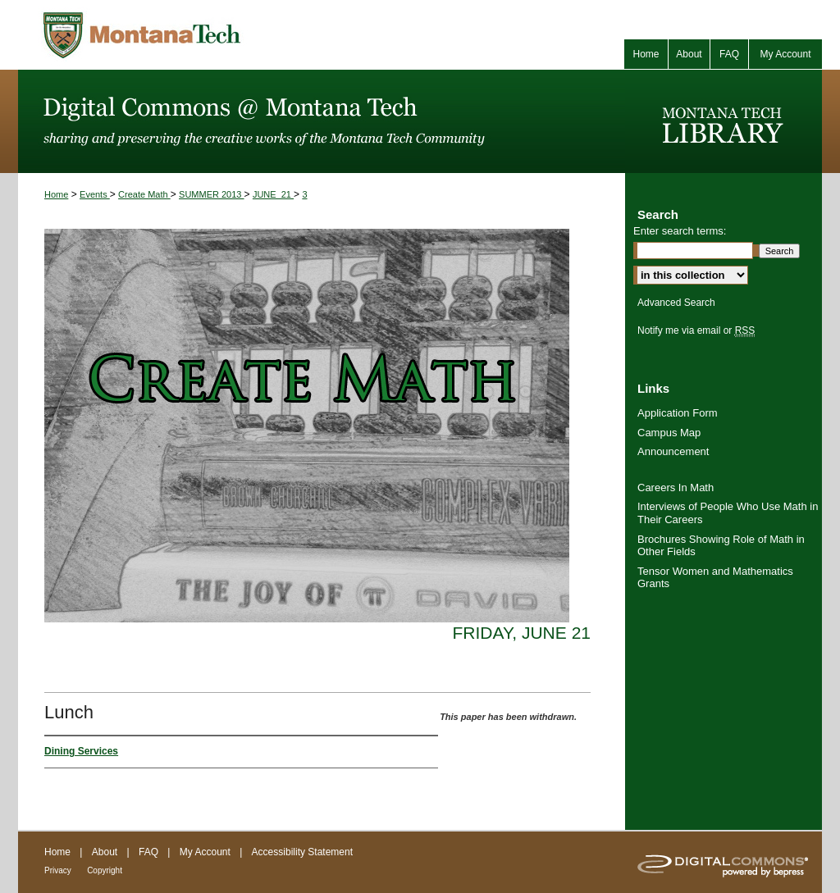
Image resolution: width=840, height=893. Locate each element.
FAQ (148, 852)
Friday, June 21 (522, 632)
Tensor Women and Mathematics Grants (715, 577)
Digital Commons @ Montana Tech (321, 121)
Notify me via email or (696, 330)
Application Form (677, 413)
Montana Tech (215, 35)
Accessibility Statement (302, 852)
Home (56, 194)
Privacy (57, 870)
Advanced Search (676, 302)
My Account (205, 852)
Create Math (144, 194)
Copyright (104, 870)
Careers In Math (675, 487)
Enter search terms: (679, 231)
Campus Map (669, 432)
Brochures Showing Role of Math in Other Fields (721, 545)
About (104, 852)
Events (95, 194)
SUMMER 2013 (211, 194)
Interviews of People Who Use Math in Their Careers (727, 513)
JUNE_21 (273, 194)
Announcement (673, 451)
